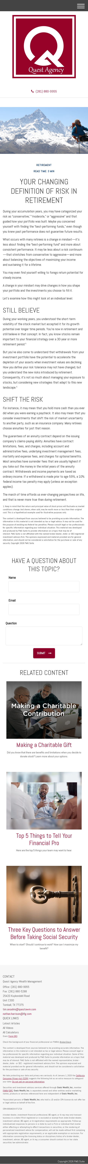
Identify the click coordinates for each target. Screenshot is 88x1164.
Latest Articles (11, 1023)
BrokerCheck (65, 1042)
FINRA (5, 1090)
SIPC (11, 1090)
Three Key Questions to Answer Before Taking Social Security (44, 933)
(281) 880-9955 (44, 91)
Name (12, 577)
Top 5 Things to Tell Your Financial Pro (44, 839)
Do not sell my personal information (28, 1081)
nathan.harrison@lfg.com (17, 1014)
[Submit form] (44, 653)
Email (12, 600)
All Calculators (11, 1032)
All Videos (8, 1028)
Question (11, 623)
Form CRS (12, 1036)
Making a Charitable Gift (44, 745)
